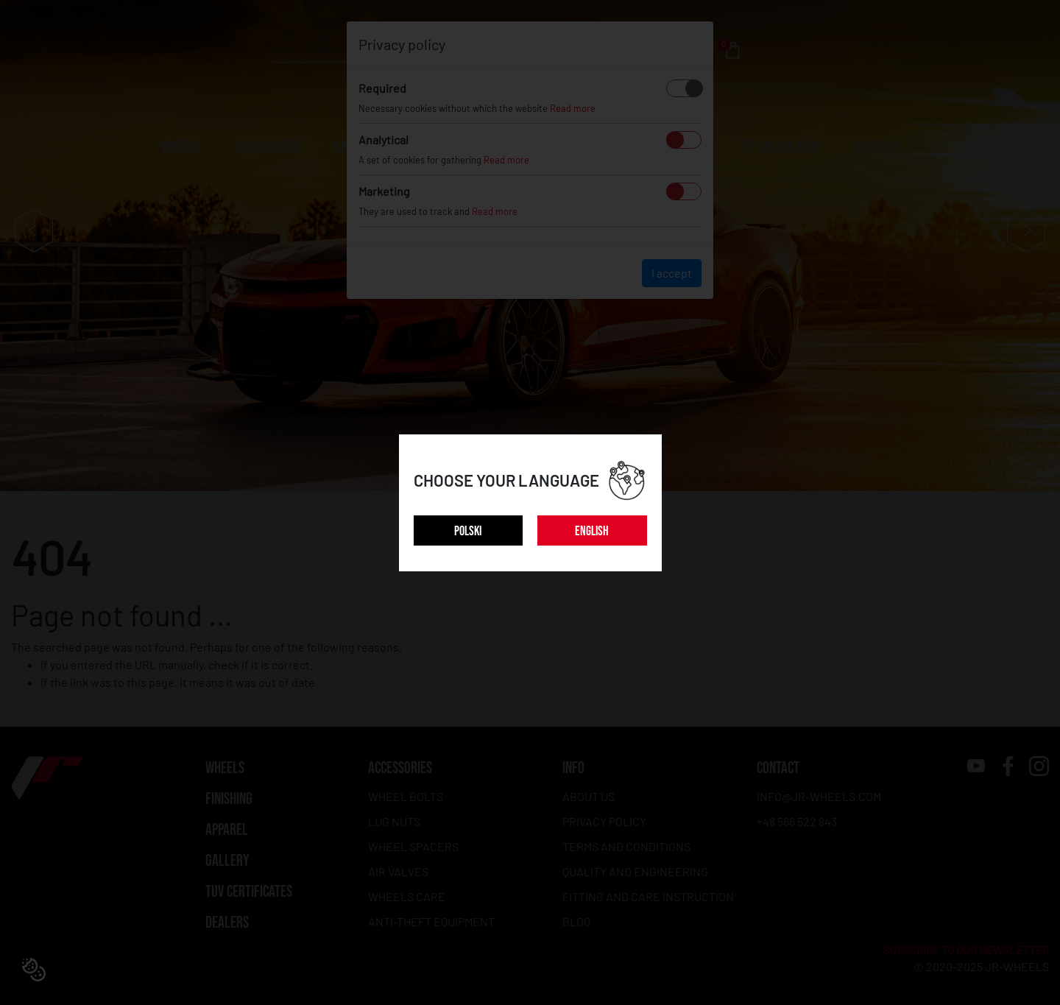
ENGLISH (592, 531)
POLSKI (467, 531)
